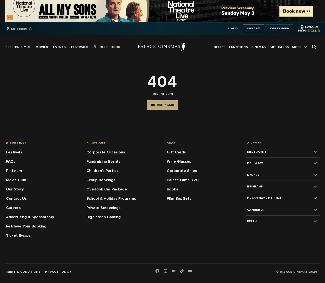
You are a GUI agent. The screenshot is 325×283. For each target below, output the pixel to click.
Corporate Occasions (105, 152)
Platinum (14, 170)
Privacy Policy (58, 272)
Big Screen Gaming (103, 217)
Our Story (15, 189)
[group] (23, 28)
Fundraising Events (103, 161)
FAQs (10, 161)
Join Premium (279, 28)
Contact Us (16, 198)
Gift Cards (176, 152)
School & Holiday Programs (111, 198)
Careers (13, 207)
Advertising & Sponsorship (30, 217)
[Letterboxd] (174, 271)
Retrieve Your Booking (26, 226)
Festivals (14, 152)
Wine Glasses (179, 161)
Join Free (253, 28)
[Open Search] (314, 47)
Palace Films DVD (183, 180)
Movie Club (16, 180)
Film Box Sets (179, 198)
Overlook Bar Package (106, 189)
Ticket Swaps (18, 235)
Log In (233, 28)
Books (172, 189)
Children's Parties (102, 170)
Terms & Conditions (23, 272)
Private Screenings (103, 207)
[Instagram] (165, 271)
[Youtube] (190, 271)
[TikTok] (182, 271)
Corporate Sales (182, 170)
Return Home (162, 105)
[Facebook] (157, 271)
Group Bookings (100, 180)
